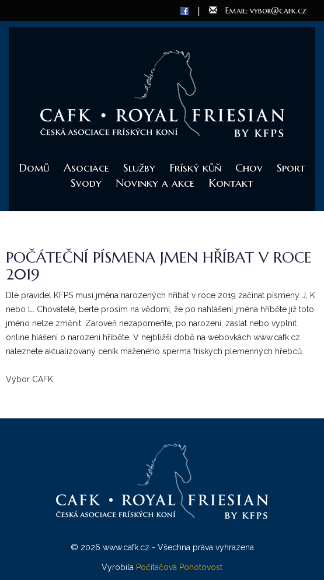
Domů (34, 167)
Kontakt (230, 183)
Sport (291, 167)
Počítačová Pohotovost (179, 567)
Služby (139, 167)
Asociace (86, 167)
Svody (86, 183)
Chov (249, 167)
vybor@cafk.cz (278, 10)
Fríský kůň (195, 167)
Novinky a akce (155, 183)
